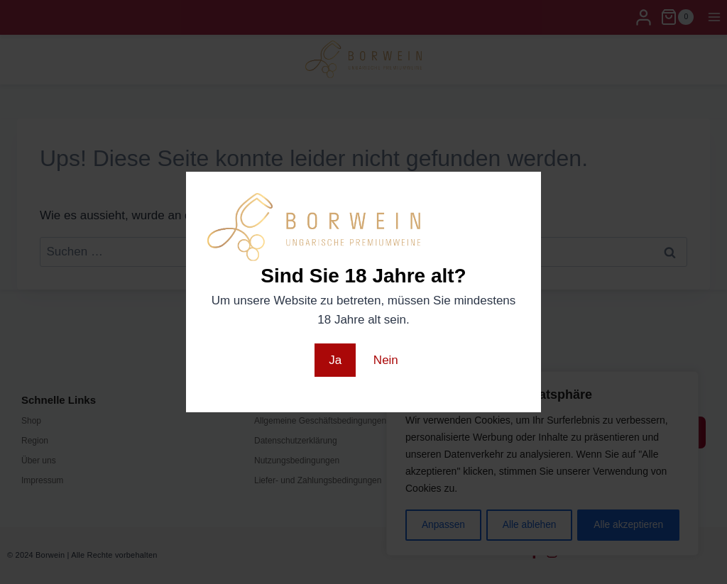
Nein (385, 360)
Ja (335, 360)
